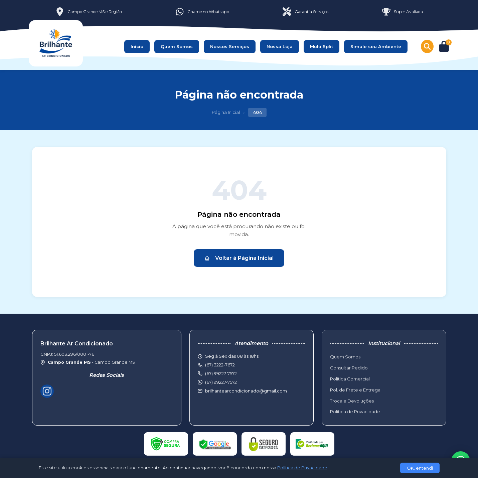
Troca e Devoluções (352, 401)
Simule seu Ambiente (375, 46)
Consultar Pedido (349, 367)
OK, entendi (420, 468)
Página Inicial (226, 112)
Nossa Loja (280, 46)
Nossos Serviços (229, 46)
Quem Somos (177, 46)
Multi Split (321, 46)
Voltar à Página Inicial (239, 258)
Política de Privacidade (355, 411)
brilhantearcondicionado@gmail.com (246, 390)
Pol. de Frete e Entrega (355, 389)
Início (137, 46)
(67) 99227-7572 (221, 382)
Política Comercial (350, 378)
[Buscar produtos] (427, 46)
